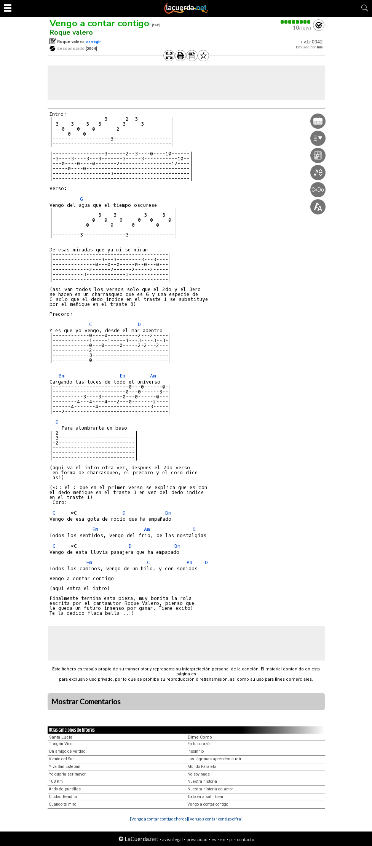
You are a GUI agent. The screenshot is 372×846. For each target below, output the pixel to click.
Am (153, 376)
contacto (245, 839)
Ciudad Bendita (63, 796)
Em (123, 376)
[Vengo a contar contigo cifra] (215, 818)
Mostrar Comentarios (86, 701)
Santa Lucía (60, 737)
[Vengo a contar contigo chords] (159, 818)
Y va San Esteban (64, 766)
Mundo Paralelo (201, 766)
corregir (93, 42)
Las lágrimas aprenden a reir (214, 758)
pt (231, 839)
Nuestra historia (202, 781)
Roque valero (71, 32)
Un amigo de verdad (67, 751)
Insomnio (195, 751)
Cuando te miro (62, 804)
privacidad (197, 839)
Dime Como (200, 737)
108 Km (56, 781)
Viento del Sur (61, 758)
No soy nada (198, 774)
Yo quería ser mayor (67, 774)
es (213, 839)
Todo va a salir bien (205, 796)
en (222, 839)
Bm (62, 376)
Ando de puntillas (65, 789)
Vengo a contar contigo (99, 23)
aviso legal (172, 839)
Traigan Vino (60, 743)
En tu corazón (199, 743)
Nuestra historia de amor (210, 789)
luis (320, 47)
